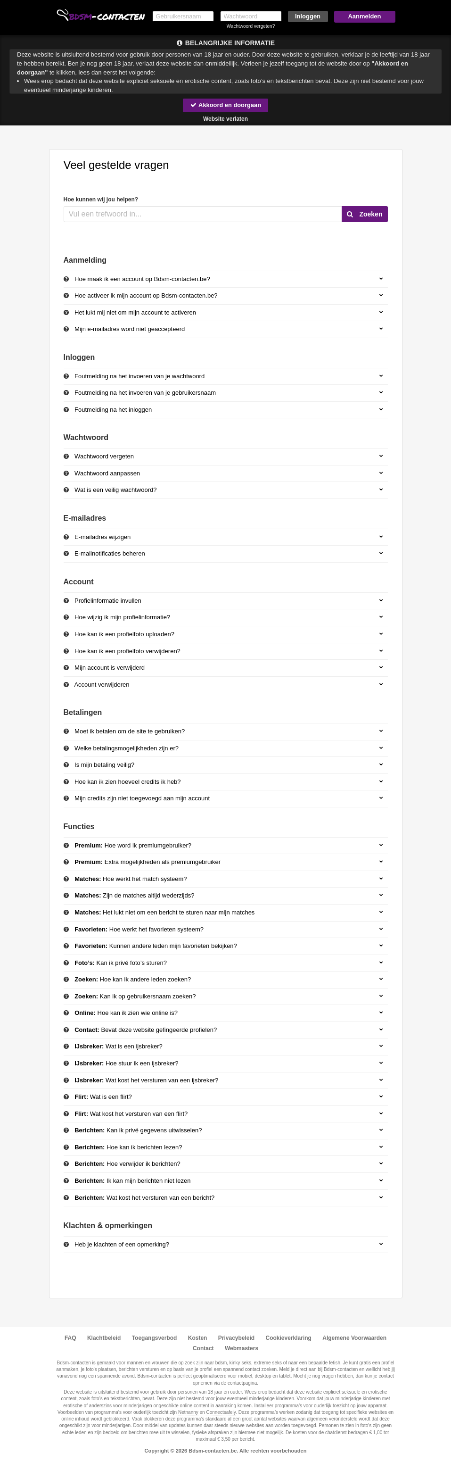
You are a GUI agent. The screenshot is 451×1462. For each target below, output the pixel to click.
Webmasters (241, 1348)
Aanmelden (364, 16)
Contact (203, 1348)
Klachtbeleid (104, 1338)
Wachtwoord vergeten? (251, 26)
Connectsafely (221, 1412)
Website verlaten (225, 119)
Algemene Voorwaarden (354, 1338)
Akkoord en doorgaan (225, 104)
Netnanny (188, 1412)
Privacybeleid (236, 1338)
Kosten (197, 1338)
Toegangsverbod (154, 1338)
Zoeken (365, 214)
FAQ (70, 1338)
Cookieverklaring (289, 1338)
